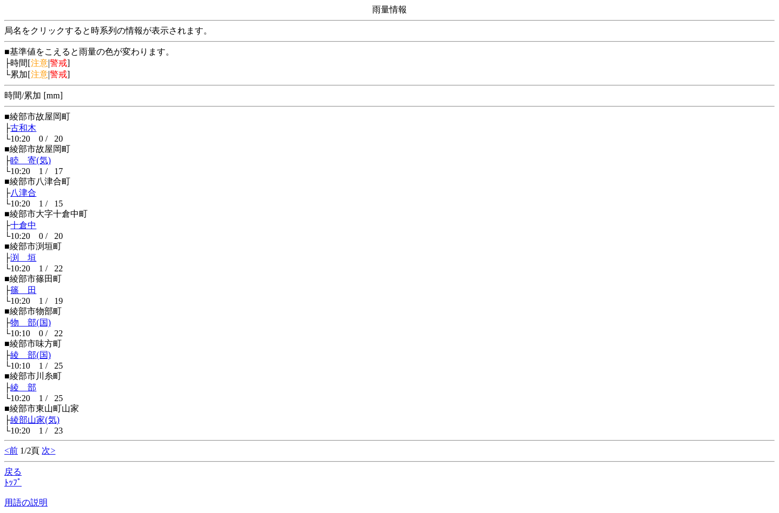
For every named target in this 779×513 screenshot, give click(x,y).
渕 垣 (23, 257)
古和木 (23, 127)
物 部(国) (30, 322)
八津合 (23, 192)
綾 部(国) (30, 354)
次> (48, 450)
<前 (11, 450)
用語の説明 (26, 502)
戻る (13, 471)
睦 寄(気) (30, 160)
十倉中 (23, 225)
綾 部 (23, 387)
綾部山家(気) (35, 419)
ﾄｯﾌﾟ (13, 482)
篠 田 (23, 290)
